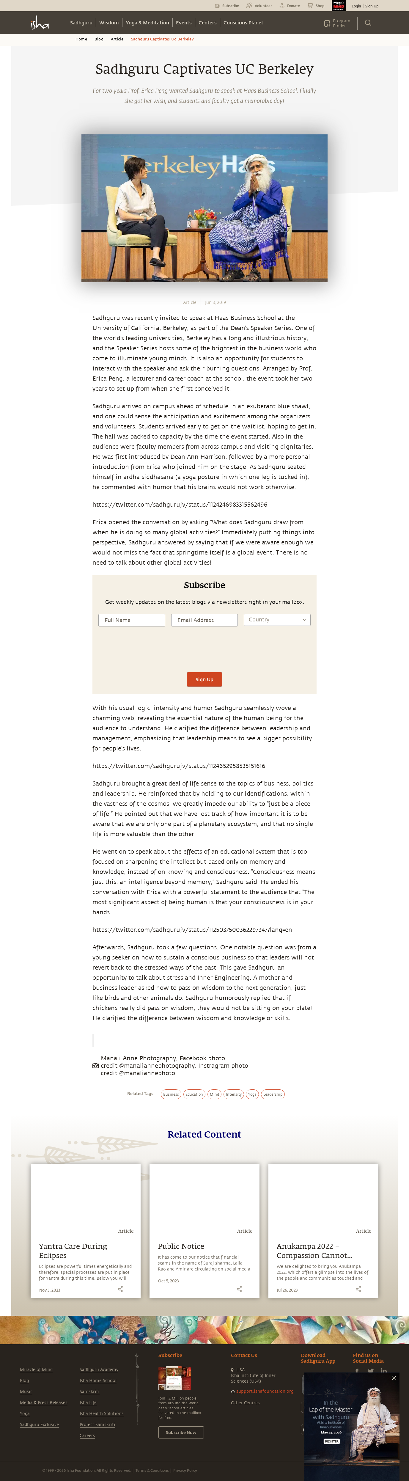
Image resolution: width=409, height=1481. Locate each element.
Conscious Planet (243, 22)
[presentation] (204, 654)
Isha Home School (98, 1380)
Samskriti (90, 1391)
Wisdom (109, 22)
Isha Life (88, 1402)
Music (26, 1391)
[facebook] (22, 500)
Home (81, 39)
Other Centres (245, 1403)
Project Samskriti (97, 1424)
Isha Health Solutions (102, 1413)
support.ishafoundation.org (264, 1391)
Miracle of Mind (36, 1369)
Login (356, 6)
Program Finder (341, 23)
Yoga (25, 1413)
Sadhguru (81, 22)
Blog (99, 39)
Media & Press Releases (43, 1402)
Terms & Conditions (152, 1470)
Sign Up (371, 6)
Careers (87, 1435)
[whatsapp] (24, 486)
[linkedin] (22, 527)
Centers (208, 22)
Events (184, 22)
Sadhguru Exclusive (39, 1424)
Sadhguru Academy (99, 1369)
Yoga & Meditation (147, 22)
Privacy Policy (185, 1470)
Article (117, 39)
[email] (22, 541)
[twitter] (22, 514)
